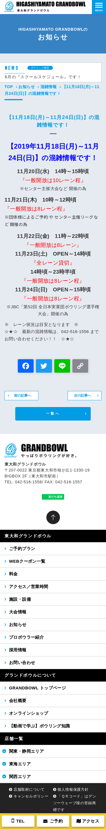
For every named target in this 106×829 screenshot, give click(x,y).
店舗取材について (29, 789)
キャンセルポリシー (31, 796)
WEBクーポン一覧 (27, 561)
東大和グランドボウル (28, 535)
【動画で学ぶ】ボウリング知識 (39, 725)
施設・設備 (20, 599)
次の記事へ (82, 395)
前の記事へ (22, 395)
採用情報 (18, 649)
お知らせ (26, 86)
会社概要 (18, 700)
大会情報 (18, 611)
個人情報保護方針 (72, 789)
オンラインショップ (28, 713)
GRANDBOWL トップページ (37, 687)
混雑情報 (48, 86)
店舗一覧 (14, 738)
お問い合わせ (22, 662)
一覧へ (53, 413)
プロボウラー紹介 (26, 637)
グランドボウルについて (30, 675)
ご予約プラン (22, 548)
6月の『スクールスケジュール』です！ (43, 77)
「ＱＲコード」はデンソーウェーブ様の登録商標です (74, 803)
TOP (9, 86)
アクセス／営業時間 (28, 586)
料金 (13, 573)
